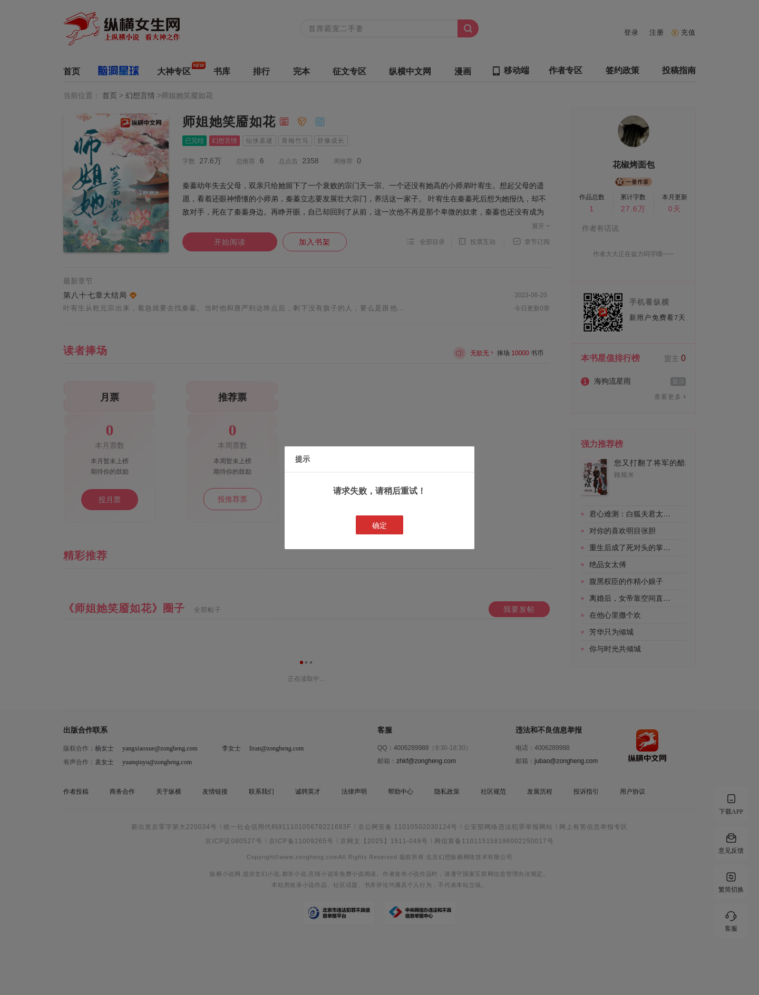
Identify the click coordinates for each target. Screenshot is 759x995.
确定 (379, 525)
